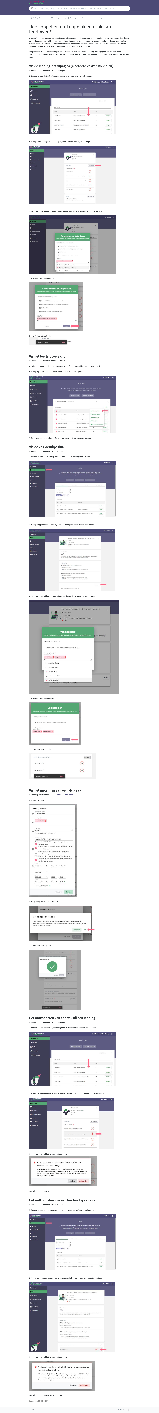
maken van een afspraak (65, 795)
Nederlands (122, 1410)
